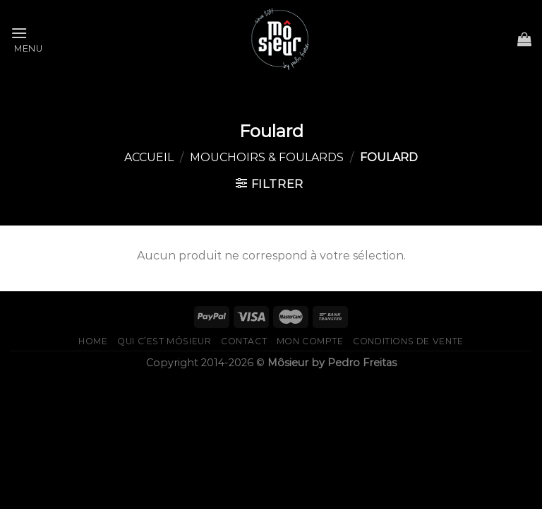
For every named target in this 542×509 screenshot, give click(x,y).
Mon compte (310, 341)
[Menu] (27, 39)
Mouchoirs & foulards (267, 157)
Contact (244, 341)
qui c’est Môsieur (164, 341)
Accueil (149, 157)
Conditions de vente (408, 341)
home (92, 341)
